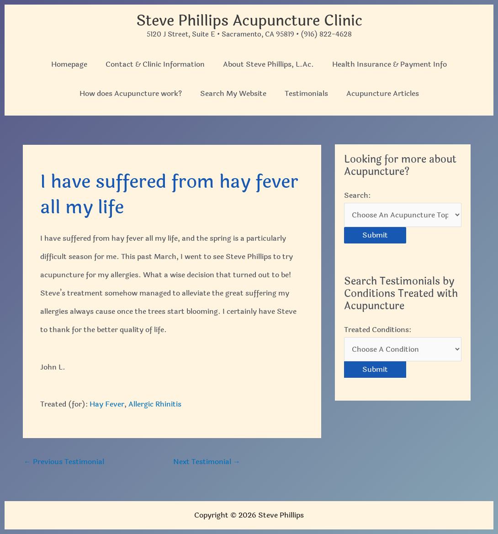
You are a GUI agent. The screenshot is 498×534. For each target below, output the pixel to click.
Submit (375, 235)
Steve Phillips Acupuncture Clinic (249, 21)
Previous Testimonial (64, 461)
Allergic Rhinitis (154, 404)
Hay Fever (107, 404)
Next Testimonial (206, 461)
